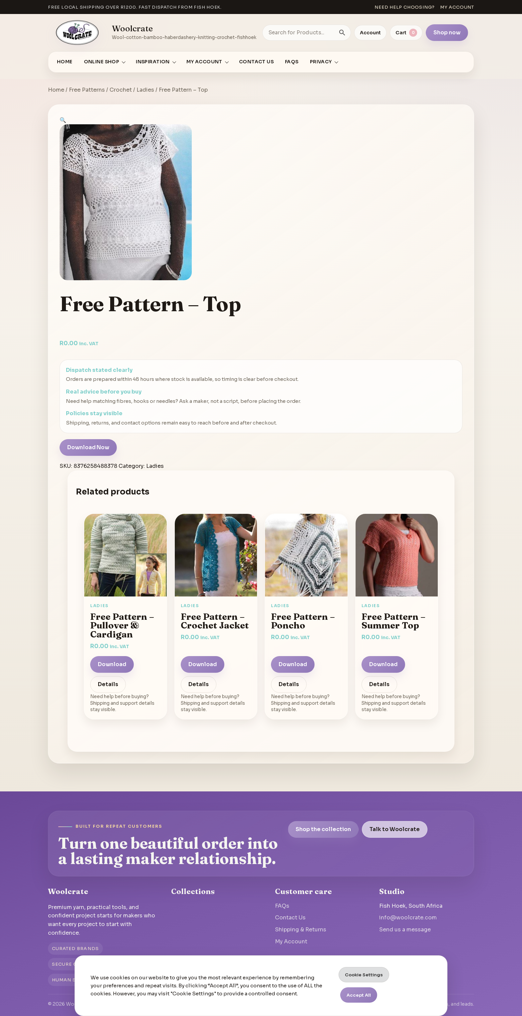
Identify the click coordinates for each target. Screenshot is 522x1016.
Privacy (321, 62)
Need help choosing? (405, 7)
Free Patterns (87, 89)
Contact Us (256, 62)
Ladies (145, 89)
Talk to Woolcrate (395, 829)
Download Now (88, 447)
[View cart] (406, 32)
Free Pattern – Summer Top (393, 621)
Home (65, 62)
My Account (291, 941)
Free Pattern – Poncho (303, 621)
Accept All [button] (359, 995)
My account (457, 7)
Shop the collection (323, 829)
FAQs (292, 62)
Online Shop (102, 62)
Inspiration (153, 62)
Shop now (446, 32)
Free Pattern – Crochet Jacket (215, 621)
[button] (63, 120)
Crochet (121, 89)
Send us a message (405, 929)
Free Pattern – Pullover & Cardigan (122, 625)
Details (108, 684)
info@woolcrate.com (408, 917)
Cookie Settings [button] (364, 975)
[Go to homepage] (77, 33)
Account (370, 33)
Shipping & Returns (300, 929)
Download (112, 664)
